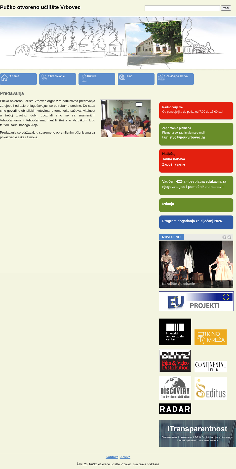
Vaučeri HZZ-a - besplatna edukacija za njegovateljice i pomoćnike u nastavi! (194, 184)
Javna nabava (173, 159)
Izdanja (168, 204)
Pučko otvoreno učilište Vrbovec (40, 7)
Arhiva (125, 457)
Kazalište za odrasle (178, 284)
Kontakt (112, 457)
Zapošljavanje (173, 164)
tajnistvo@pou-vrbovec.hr (183, 137)
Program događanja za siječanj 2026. (192, 221)
